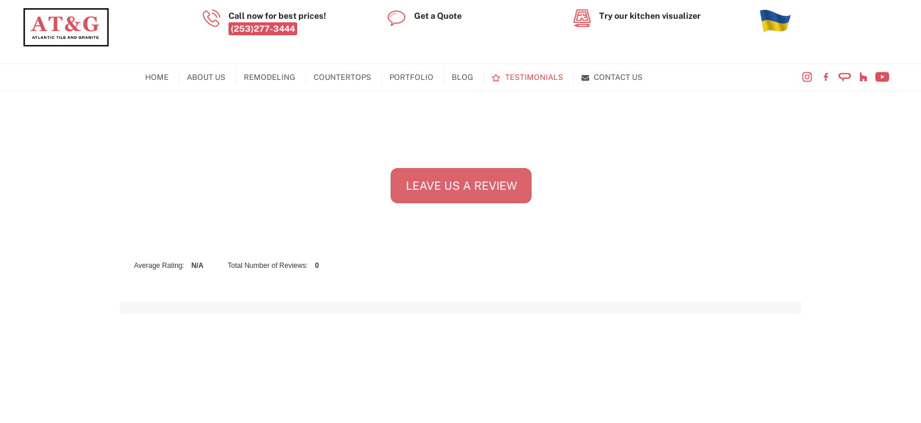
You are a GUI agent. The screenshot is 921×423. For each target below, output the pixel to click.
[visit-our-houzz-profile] (863, 77)
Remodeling (269, 77)
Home (157, 77)
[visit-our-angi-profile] (845, 77)
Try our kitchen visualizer (650, 16)
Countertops (342, 77)
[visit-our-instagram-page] (807, 77)
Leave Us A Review (461, 185)
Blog (462, 77)
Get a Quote (438, 16)
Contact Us (612, 77)
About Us (206, 77)
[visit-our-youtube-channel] (882, 77)
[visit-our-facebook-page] (826, 77)
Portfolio (411, 77)
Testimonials (527, 77)
